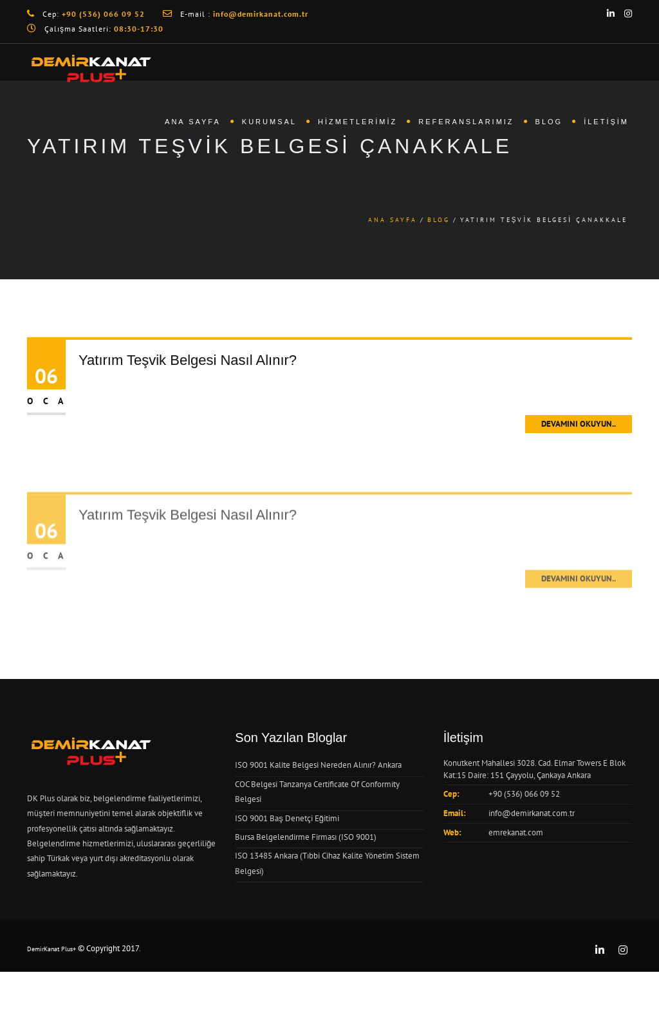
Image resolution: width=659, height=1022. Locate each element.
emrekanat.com (515, 832)
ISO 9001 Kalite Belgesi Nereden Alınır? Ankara (318, 764)
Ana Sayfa (193, 121)
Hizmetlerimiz (357, 121)
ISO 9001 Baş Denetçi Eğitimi (287, 818)
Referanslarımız (466, 121)
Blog (549, 121)
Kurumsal (269, 121)
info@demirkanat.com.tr (531, 813)
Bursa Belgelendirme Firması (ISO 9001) (305, 837)
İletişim (606, 121)
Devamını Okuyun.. (578, 423)
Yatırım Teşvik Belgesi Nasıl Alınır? (188, 360)
